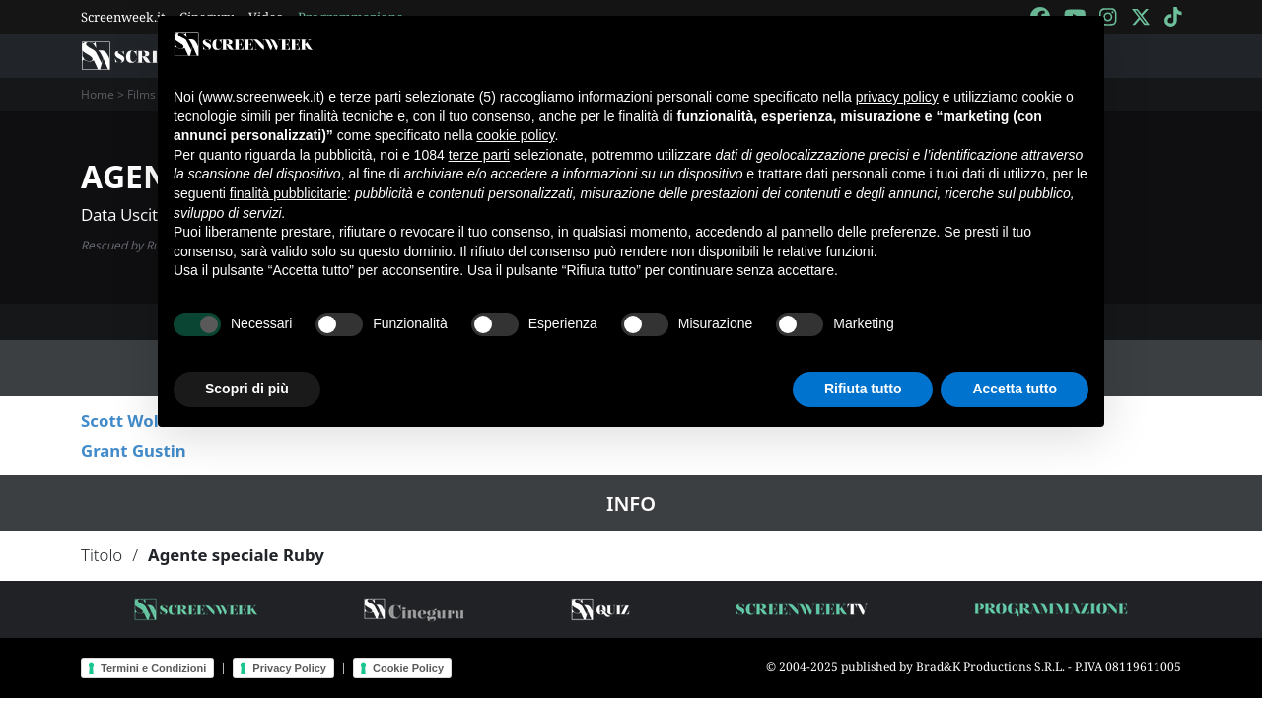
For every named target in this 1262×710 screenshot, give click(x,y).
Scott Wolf (123, 420)
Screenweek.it (123, 17)
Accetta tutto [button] (1014, 388)
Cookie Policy (408, 668)
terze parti (479, 155)
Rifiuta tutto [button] (863, 388)
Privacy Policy (289, 668)
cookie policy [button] (515, 135)
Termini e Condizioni (153, 668)
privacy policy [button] (897, 97)
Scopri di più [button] (247, 388)
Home (97, 94)
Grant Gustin (133, 450)
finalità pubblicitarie (288, 193)
